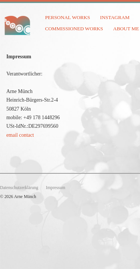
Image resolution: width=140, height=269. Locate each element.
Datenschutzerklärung (19, 187)
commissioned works (74, 28)
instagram (115, 17)
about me (126, 28)
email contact (20, 135)
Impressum (55, 187)
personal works (67, 17)
